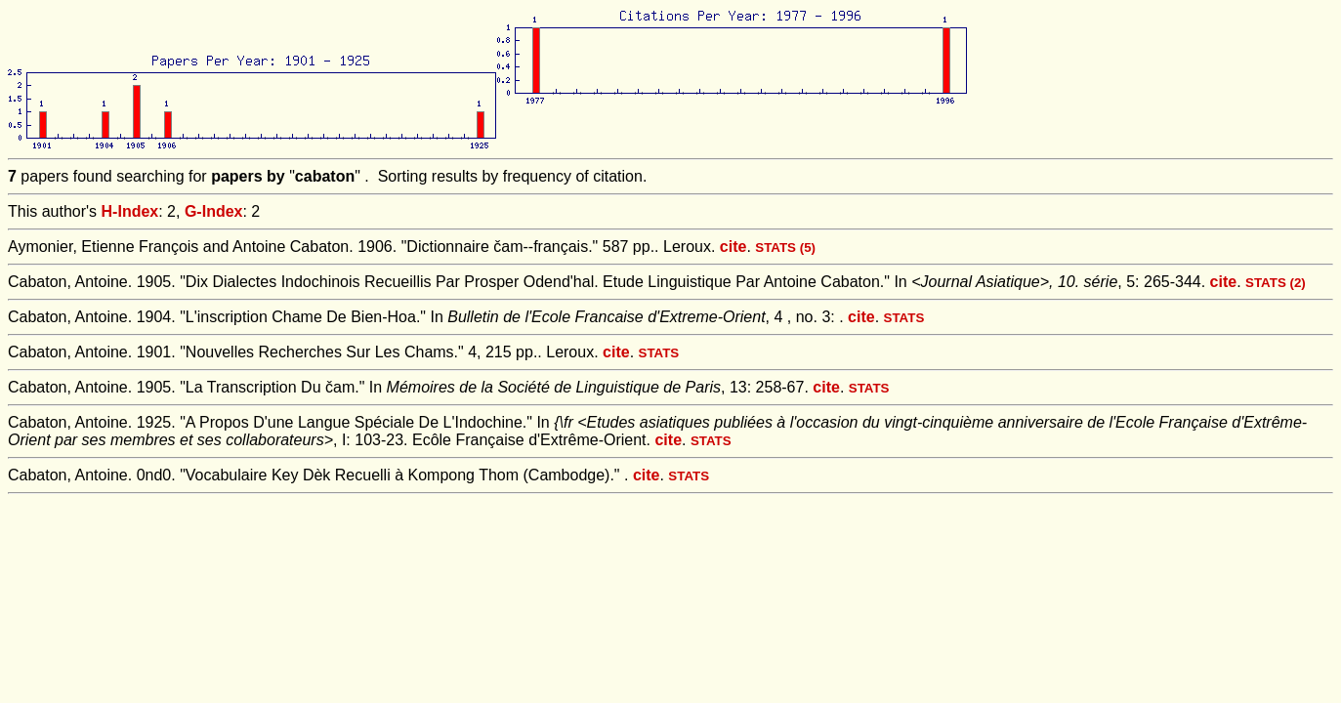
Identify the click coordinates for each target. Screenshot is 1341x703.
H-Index (130, 211)
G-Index (214, 211)
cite (733, 246)
